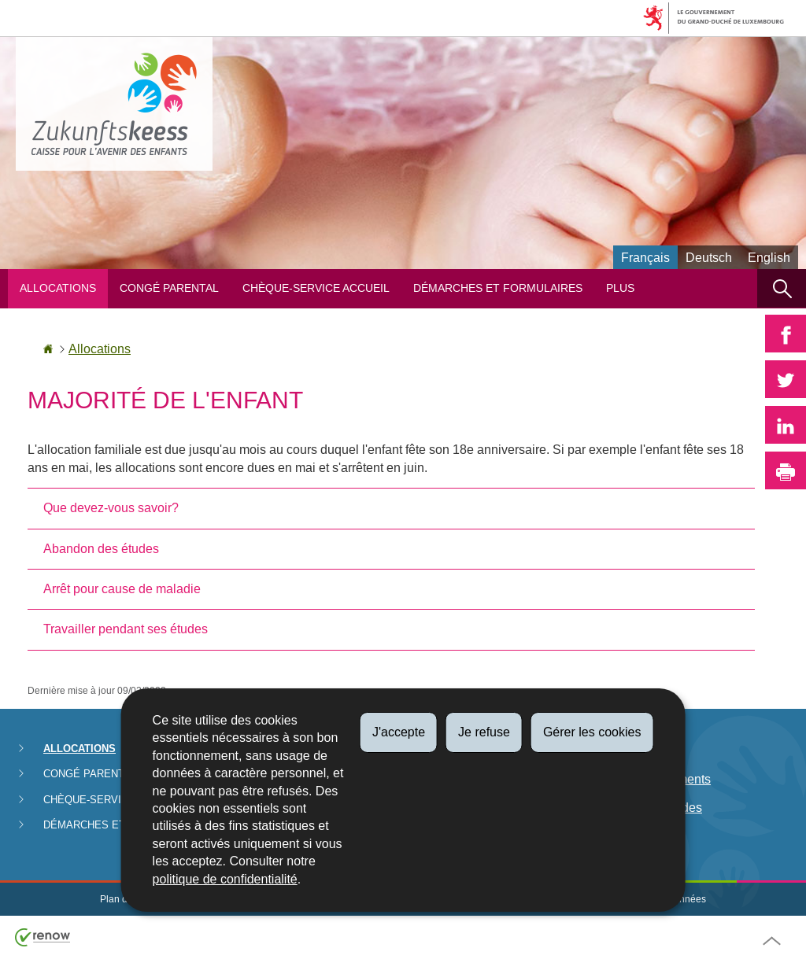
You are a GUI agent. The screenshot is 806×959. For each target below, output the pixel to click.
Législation (636, 750)
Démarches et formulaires (497, 288)
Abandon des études (101, 548)
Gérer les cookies (592, 732)
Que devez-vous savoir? (111, 508)
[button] (781, 288)
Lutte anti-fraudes (653, 807)
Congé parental (169, 288)
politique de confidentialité (225, 879)
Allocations (58, 288)
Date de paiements (658, 779)
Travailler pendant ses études (125, 629)
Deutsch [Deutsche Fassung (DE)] (709, 257)
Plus (620, 288)
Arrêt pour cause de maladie (122, 589)
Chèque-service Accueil (316, 288)
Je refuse (484, 732)
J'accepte (398, 732)
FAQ (617, 836)
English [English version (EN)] (769, 257)
